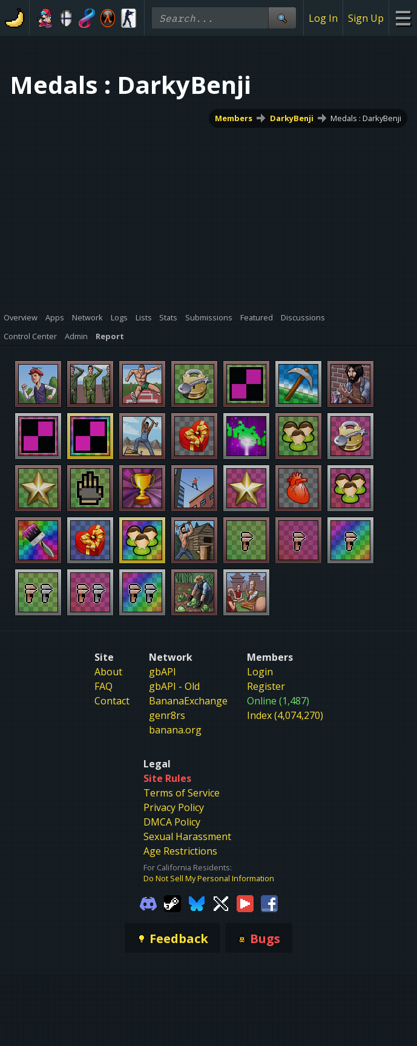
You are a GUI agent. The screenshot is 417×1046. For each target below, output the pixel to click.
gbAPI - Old (174, 686)
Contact (112, 700)
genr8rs (167, 715)
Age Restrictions (180, 851)
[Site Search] (282, 17)
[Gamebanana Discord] (148, 902)
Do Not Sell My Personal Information (208, 878)
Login (260, 671)
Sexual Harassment (187, 836)
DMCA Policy (171, 822)
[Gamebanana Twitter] (221, 902)
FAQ (103, 686)
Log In (323, 18)
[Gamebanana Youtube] (245, 902)
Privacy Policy (173, 807)
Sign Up (366, 18)
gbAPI (162, 671)
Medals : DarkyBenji (365, 118)
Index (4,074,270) (285, 715)
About (108, 671)
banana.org (175, 730)
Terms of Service (181, 792)
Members (233, 118)
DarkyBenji (292, 118)
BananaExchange (188, 700)
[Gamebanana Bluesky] (196, 902)
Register (266, 686)
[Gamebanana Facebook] (269, 902)
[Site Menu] (403, 18)
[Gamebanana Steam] (172, 902)
